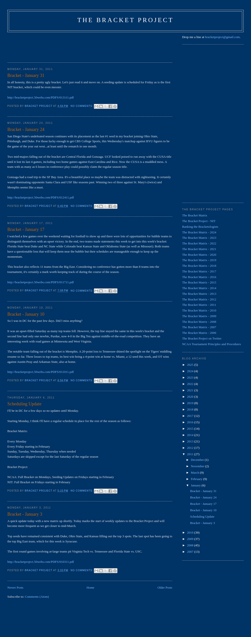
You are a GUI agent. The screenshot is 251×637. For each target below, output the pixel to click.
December (198, 460)
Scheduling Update (24, 403)
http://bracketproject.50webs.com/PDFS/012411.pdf (40, 197)
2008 (190, 545)
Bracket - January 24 (25, 129)
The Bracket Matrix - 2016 (199, 277)
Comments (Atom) (37, 596)
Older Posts (164, 587)
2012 (190, 448)
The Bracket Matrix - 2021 (199, 249)
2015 (190, 428)
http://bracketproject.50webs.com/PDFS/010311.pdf (40, 562)
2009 (190, 539)
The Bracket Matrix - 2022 (199, 243)
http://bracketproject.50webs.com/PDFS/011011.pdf (40, 372)
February (197, 479)
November (198, 466)
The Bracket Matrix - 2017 (199, 271)
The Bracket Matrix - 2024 (199, 232)
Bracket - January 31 (25, 75)
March (195, 472)
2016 (190, 422)
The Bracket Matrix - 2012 (199, 299)
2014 (190, 435)
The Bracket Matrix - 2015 (199, 282)
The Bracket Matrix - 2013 (199, 294)
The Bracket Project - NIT (198, 221)
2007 (190, 551)
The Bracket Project (125, 20)
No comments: (82, 106)
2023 (190, 377)
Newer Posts (15, 587)
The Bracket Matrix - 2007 (199, 327)
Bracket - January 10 (25, 314)
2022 (190, 384)
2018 (190, 409)
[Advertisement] (96, 46)
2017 (190, 416)
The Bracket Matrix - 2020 (199, 254)
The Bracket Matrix (194, 215)
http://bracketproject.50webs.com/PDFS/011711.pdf (40, 282)
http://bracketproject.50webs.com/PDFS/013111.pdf (40, 97)
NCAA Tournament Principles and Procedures (211, 344)
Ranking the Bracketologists (200, 226)
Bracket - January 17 (25, 229)
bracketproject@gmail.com (222, 37)
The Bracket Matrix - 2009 (199, 316)
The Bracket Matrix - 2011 (199, 305)
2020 (190, 396)
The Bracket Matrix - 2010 (199, 310)
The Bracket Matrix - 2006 (199, 333)
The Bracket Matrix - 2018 (199, 266)
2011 (190, 454)
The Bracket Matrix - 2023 (199, 238)
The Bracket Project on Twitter (202, 338)
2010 (190, 532)
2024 (190, 371)
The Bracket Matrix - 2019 (199, 260)
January (196, 485)
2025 (190, 365)
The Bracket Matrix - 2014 (199, 288)
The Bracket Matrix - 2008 (199, 322)
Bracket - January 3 (24, 514)
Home (90, 587)
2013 (190, 441)
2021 (190, 390)
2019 (190, 403)
